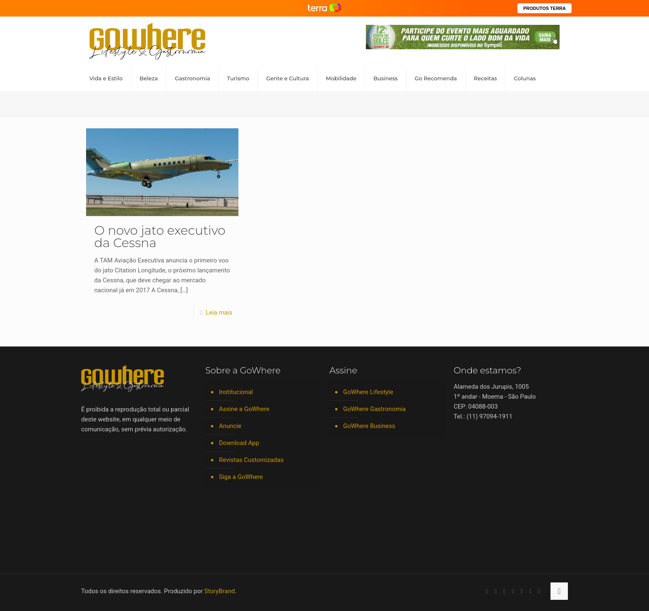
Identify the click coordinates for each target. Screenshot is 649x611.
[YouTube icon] (496, 591)
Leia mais (219, 312)
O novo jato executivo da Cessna (160, 236)
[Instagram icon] (513, 591)
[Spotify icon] (522, 591)
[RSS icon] (530, 591)
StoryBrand (219, 591)
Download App (239, 443)
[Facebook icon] (487, 591)
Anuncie (230, 426)
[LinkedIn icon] (504, 591)
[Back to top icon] (559, 591)
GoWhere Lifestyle (368, 392)
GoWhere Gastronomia (374, 409)
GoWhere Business (369, 426)
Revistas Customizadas (251, 460)
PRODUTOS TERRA (544, 8)
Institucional (236, 392)
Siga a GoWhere (241, 477)
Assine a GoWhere (244, 409)
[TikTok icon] (539, 591)
